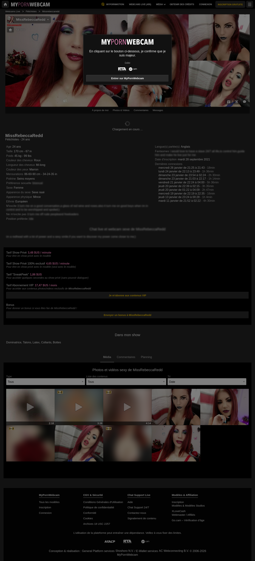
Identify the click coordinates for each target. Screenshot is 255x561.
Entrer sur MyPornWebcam (127, 78)
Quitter (127, 63)
